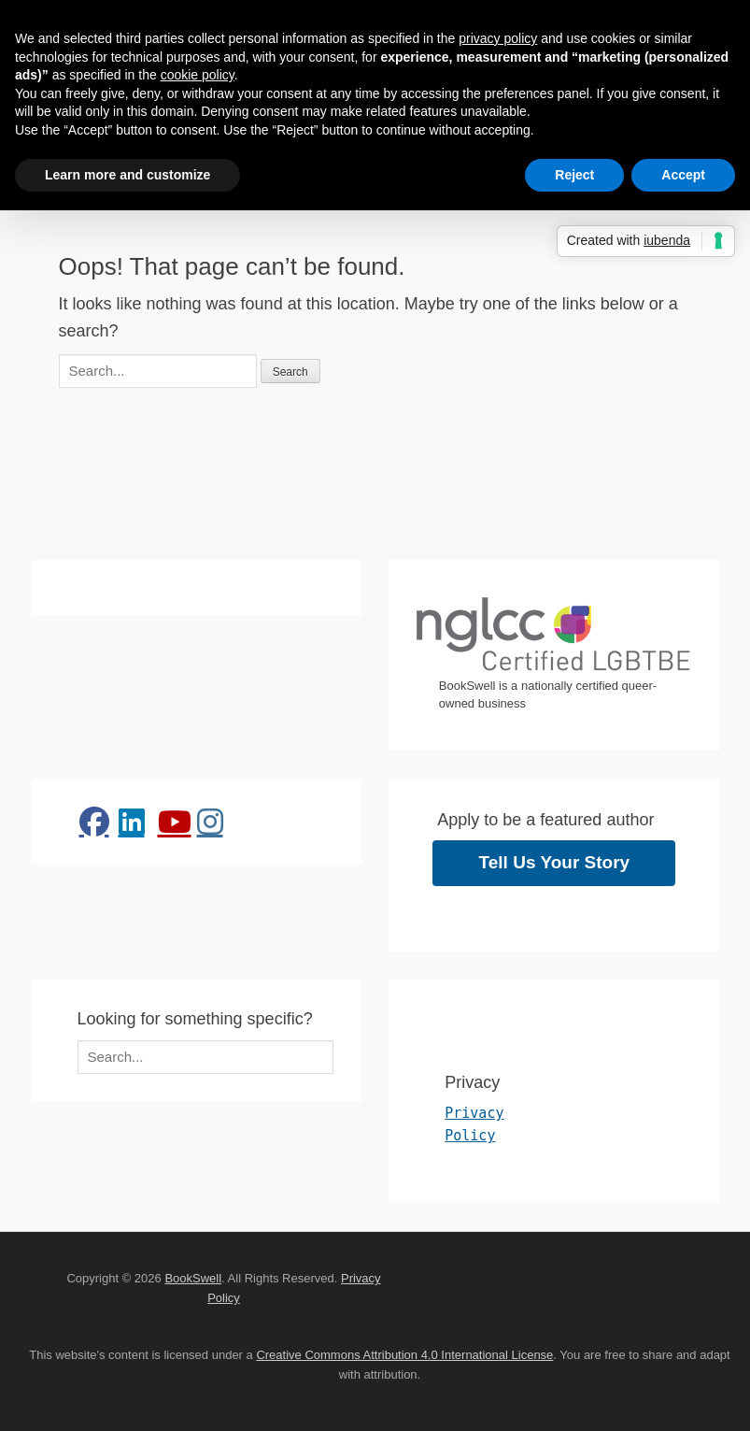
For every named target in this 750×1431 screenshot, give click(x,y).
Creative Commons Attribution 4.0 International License (404, 1355)
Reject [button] (574, 174)
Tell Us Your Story (554, 862)
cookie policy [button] (197, 74)
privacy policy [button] (498, 38)
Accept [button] (683, 174)
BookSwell (192, 1278)
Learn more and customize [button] (127, 174)
